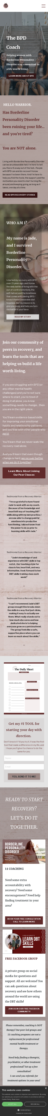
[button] (24, 1110)
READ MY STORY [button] (23, 326)
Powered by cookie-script (24, 1113)
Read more (15, 1099)
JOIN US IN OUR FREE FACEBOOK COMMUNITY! (24, 1010)
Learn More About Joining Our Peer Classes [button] (24, 472)
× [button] (46, 1088)
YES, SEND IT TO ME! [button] (24, 786)
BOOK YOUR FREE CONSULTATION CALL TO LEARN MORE (24, 920)
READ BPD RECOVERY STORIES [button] (20, 195)
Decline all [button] (35, 1104)
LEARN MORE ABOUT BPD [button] (21, 76)
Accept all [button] (12, 1104)
